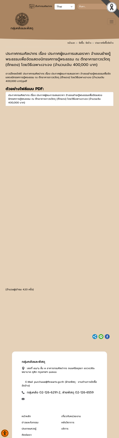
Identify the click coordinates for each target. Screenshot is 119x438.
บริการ (64, 429)
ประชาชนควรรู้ (29, 429)
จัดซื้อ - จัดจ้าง (85, 42)
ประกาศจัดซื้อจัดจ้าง (104, 42)
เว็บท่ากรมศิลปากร (40, 6)
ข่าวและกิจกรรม (30, 422)
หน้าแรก (71, 42)
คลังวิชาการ (67, 422)
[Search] (95, 6)
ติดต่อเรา (27, 435)
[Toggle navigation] (111, 22)
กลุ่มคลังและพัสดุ (22, 22)
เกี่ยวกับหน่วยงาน (71, 416)
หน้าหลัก (26, 416)
